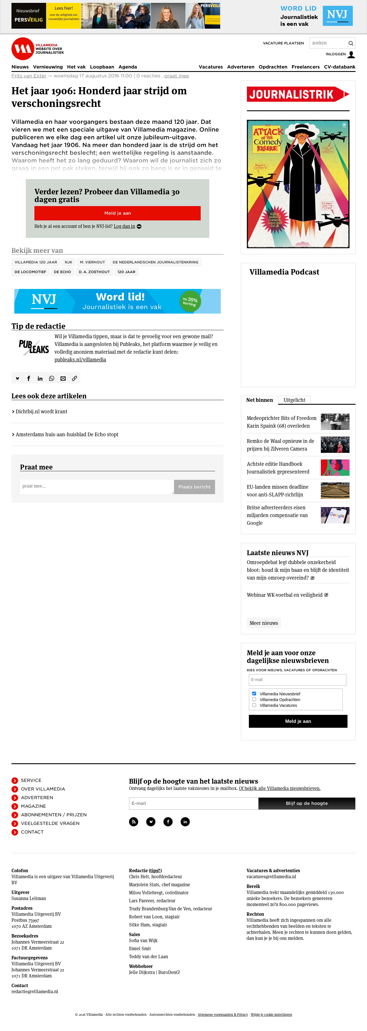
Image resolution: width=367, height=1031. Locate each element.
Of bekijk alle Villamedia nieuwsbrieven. (280, 788)
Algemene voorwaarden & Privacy (223, 1014)
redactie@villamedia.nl (34, 992)
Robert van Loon (145, 917)
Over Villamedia (43, 789)
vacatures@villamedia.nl (271, 877)
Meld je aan (117, 213)
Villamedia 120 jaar (36, 262)
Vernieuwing (48, 67)
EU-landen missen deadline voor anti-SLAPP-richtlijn (278, 491)
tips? (155, 871)
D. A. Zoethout (94, 272)
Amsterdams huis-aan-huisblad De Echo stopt (67, 434)
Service (31, 780)
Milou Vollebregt (146, 893)
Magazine (33, 806)
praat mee (176, 76)
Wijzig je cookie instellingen (271, 1014)
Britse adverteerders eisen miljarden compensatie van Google (277, 515)
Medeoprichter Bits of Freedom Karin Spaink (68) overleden (282, 422)
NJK (68, 262)
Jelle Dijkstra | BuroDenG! (154, 972)
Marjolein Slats (144, 885)
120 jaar (126, 272)
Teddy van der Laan (148, 957)
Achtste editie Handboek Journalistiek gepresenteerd (278, 468)
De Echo (62, 272)
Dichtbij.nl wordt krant (41, 411)
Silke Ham (139, 925)
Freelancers (306, 67)
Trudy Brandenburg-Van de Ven (160, 909)
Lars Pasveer (141, 901)
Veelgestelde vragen (50, 823)
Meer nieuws (264, 623)
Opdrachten (273, 67)
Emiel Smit (140, 949)
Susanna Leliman (28, 898)
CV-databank (340, 67)
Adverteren (240, 67)
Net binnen (259, 400)
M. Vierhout (92, 262)
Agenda (127, 67)
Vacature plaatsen (283, 43)
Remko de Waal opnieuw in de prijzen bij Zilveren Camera (280, 445)
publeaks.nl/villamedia (80, 359)
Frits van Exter (28, 76)
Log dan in (124, 226)
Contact (32, 832)
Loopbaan (102, 67)
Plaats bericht (194, 487)
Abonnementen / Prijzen (54, 814)
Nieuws (20, 67)
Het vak (76, 67)
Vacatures (211, 67)
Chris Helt (139, 877)
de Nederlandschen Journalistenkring (155, 262)
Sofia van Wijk (143, 941)
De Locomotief (30, 272)
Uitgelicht (294, 400)
